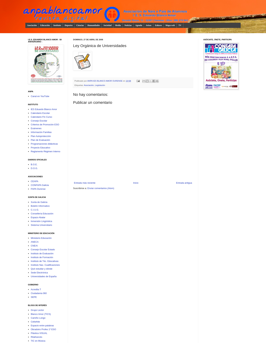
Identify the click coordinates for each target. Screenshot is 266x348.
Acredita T (36, 289)
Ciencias (80, 25)
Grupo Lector (37, 310)
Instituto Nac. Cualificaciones (45, 265)
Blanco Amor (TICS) (41, 314)
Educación (45, 25)
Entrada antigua (184, 183)
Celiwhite (35, 321)
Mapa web (170, 25)
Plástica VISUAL (39, 333)
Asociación (32, 25)
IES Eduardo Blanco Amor (44, 109)
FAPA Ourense (38, 189)
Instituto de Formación (42, 257)
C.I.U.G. (35, 209)
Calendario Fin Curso (41, 117)
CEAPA (34, 181)
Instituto (57, 25)
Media (118, 25)
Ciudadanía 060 (39, 293)
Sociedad (107, 25)
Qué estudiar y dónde (41, 268)
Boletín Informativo (40, 206)
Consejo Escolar (39, 120)
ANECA (35, 242)
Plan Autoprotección (41, 136)
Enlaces (158, 25)
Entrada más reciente (84, 183)
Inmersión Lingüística (41, 221)
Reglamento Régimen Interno (45, 151)
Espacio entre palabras (42, 325)
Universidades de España (43, 276)
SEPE (34, 297)
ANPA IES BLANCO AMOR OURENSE (105, 81)
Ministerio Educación (41, 238)
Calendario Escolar (40, 113)
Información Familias (41, 132)
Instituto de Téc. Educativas (44, 261)
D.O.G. (34, 168)
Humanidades (94, 25)
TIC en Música (38, 340)
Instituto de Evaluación (42, 253)
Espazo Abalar (38, 217)
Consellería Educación (42, 213)
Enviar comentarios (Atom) (100, 188)
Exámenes (36, 128)
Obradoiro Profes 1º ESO (43, 329)
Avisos (148, 25)
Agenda (138, 25)
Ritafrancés (36, 337)
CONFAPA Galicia (40, 185)
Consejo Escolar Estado (43, 249)
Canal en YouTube (40, 96)
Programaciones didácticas (44, 143)
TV (179, 25)
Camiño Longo (38, 318)
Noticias (128, 25)
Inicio (135, 183)
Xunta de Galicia (39, 202)
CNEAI (34, 245)
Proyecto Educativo (40, 147)
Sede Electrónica (39, 272)
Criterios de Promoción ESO (45, 124)
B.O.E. (34, 164)
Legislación (100, 85)
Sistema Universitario (41, 225)
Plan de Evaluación (40, 140)
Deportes (69, 25)
